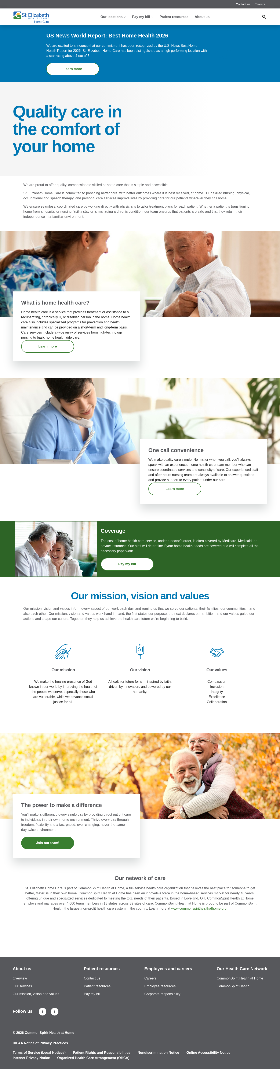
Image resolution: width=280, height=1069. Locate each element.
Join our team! (47, 843)
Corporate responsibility (162, 994)
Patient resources (174, 17)
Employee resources (160, 986)
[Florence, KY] (42, 1011)
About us (202, 17)
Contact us (243, 4)
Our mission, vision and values (36, 994)
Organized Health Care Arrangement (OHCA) (93, 1058)
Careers (260, 4)
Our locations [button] (113, 17)
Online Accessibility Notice (208, 1052)
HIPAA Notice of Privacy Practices (40, 1043)
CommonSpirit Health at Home (240, 978)
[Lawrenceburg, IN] (54, 1011)
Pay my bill (127, 564)
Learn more (73, 69)
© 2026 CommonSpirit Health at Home (43, 1033)
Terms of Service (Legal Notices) (39, 1052)
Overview (20, 978)
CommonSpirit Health (233, 986)
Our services (22, 986)
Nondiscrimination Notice (158, 1052)
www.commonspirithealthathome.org (198, 908)
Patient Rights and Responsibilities (101, 1052)
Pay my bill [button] (142, 17)
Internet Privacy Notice (31, 1058)
